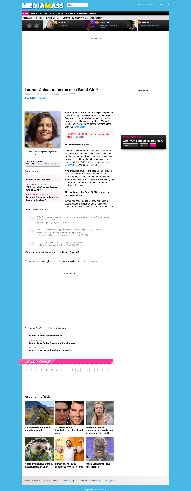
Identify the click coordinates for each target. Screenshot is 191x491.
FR (149, 4)
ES (153, 4)
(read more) (78, 137)
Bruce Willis (63, 23)
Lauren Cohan (52, 18)
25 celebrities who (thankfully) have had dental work (69, 430)
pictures (44, 163)
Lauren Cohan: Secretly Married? (45, 335)
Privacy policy (109, 481)
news (37, 163)
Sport (61, 14)
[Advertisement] (95, 60)
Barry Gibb (104, 23)
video (54, 163)
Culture (43, 14)
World (52, 14)
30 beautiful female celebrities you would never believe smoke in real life (99, 430)
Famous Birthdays (132, 137)
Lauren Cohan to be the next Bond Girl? (61, 89)
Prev (29, 25)
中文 (167, 4)
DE (157, 4)
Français (41, 98)
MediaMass (27, 18)
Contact (93, 14)
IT (160, 4)
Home (25, 14)
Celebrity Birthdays (76, 14)
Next (36, 25)
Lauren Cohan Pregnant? (38, 180)
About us (66, 481)
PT (163, 4)
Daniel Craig (79, 127)
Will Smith (146, 23)
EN (146, 4)
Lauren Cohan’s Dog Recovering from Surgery (52, 343)
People (33, 14)
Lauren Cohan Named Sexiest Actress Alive (50, 350)
